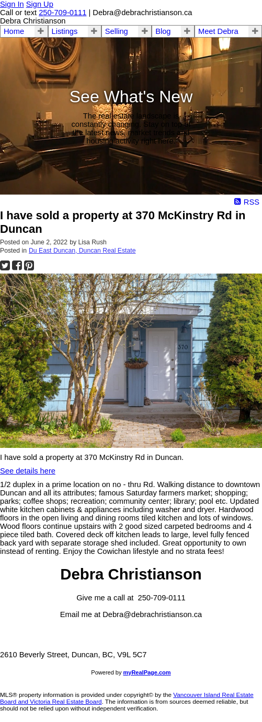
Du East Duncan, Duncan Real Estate (82, 250)
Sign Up (39, 4)
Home (14, 31)
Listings (65, 31)
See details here (27, 471)
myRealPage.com (147, 672)
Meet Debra (218, 31)
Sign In (12, 4)
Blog (162, 31)
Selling (116, 31)
